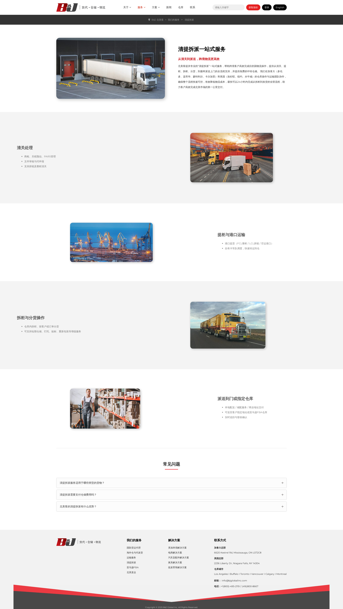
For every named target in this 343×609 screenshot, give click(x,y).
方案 (156, 7)
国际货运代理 (134, 547)
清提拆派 (189, 19)
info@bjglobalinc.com (234, 580)
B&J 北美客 (158, 19)
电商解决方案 (175, 552)
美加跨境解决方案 (177, 547)
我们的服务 (173, 19)
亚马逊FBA (133, 567)
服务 (141, 7)
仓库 (180, 7)
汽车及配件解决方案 (178, 557)
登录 (266, 7)
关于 (127, 7)
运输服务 (131, 557)
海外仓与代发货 (135, 552)
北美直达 (131, 572)
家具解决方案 (175, 562)
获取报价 (253, 7)
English (280, 7)
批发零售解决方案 (177, 567)
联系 (192, 7)
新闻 (169, 7)
